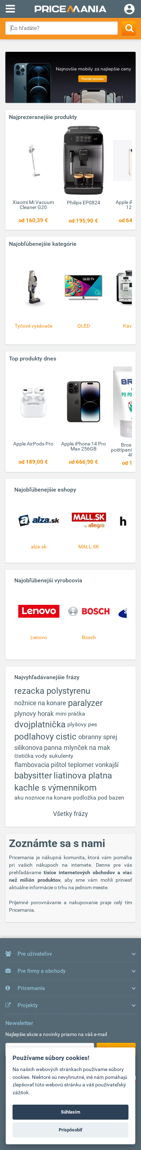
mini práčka (70, 713)
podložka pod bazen (98, 797)
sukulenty (61, 755)
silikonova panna (38, 747)
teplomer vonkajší (93, 764)
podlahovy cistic (45, 737)
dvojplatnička (39, 725)
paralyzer (85, 703)
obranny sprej (97, 737)
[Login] (129, 10)
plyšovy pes (82, 724)
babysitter (33, 776)
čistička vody (30, 755)
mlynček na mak (87, 747)
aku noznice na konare (42, 797)
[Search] (129, 28)
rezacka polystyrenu (52, 691)
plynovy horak (34, 713)
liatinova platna (83, 776)
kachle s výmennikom (55, 788)
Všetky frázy (70, 813)
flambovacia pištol (40, 764)
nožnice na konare (40, 703)
